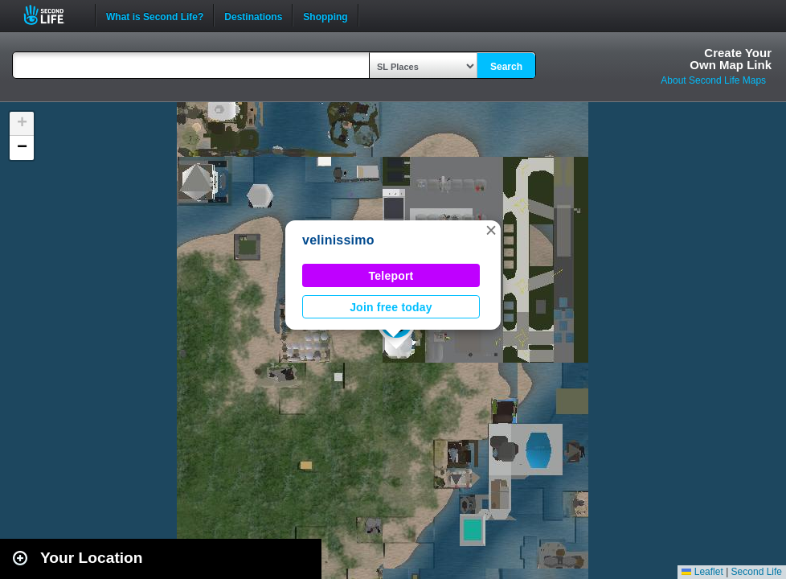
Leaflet (702, 571)
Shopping (325, 15)
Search (506, 66)
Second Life (53, 15)
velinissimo (338, 240)
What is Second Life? (154, 15)
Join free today (391, 307)
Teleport (391, 275)
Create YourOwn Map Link (731, 59)
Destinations (253, 15)
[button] (491, 230)
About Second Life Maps (713, 80)
